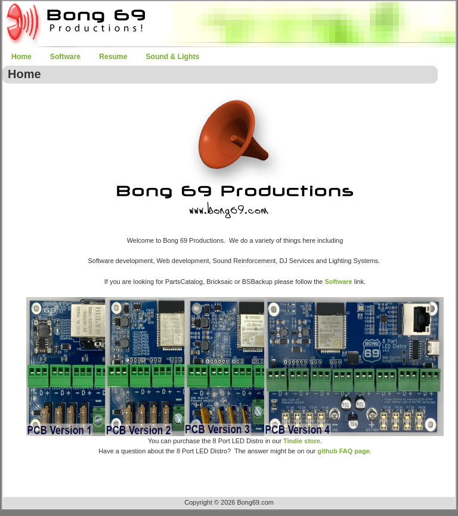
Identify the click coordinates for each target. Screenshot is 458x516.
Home (21, 56)
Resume (113, 56)
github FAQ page (343, 451)
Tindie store (301, 440)
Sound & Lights (172, 56)
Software (65, 56)
